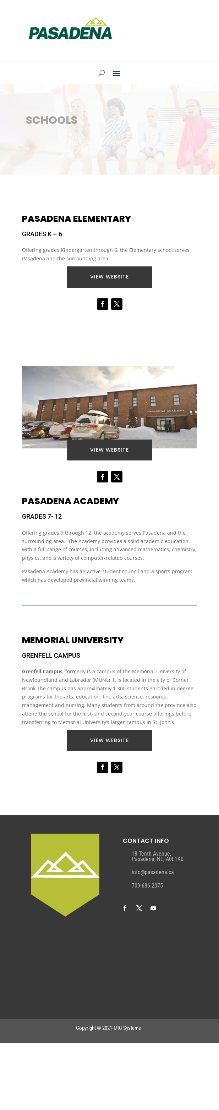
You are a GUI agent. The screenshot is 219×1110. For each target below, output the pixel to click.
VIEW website (109, 276)
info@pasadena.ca (153, 872)
